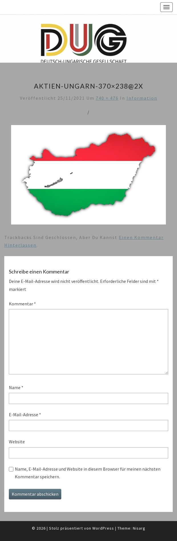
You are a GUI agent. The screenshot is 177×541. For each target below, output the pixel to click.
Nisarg (139, 528)
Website (17, 441)
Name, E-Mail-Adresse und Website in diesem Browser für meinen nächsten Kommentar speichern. (87, 472)
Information (142, 98)
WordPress (103, 528)
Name (16, 387)
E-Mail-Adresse (25, 414)
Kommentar (22, 304)
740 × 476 (107, 98)
